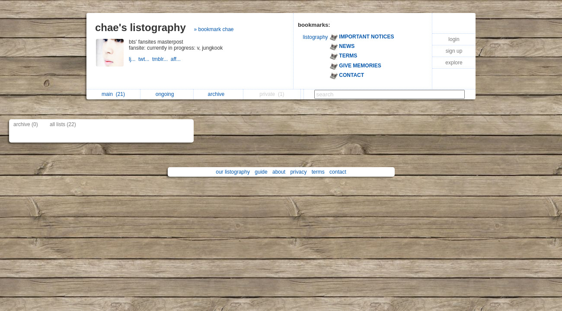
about (278, 172)
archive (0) (25, 124)
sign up (454, 51)
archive (218, 94)
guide (261, 172)
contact (337, 172)
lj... (133, 59)
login (453, 39)
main (113, 94)
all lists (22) (63, 124)
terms (318, 172)
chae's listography (140, 27)
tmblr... (161, 59)
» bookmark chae (213, 29)
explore (453, 63)
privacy (298, 172)
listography (315, 37)
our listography (233, 172)
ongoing (167, 94)
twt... (145, 59)
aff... (176, 59)
